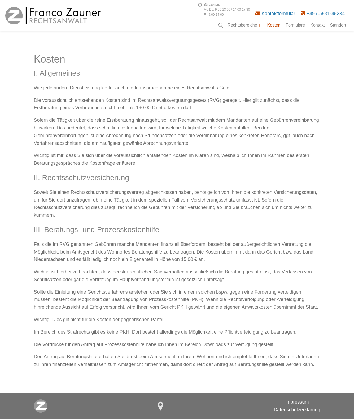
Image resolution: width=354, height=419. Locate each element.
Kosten (274, 25)
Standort (338, 25)
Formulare (295, 25)
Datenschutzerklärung (297, 409)
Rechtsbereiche (245, 25)
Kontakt (317, 25)
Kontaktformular (278, 13)
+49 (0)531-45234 (326, 13)
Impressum (297, 402)
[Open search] (221, 25)
